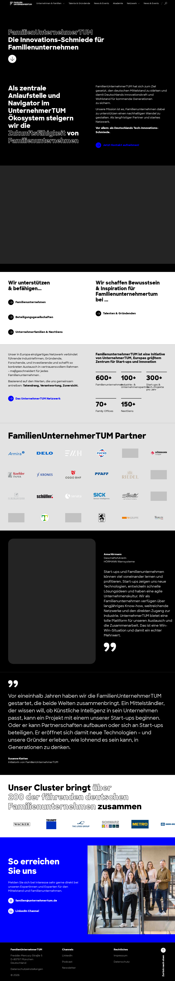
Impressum (120, 955)
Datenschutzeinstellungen (27, 969)
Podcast (67, 961)
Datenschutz (122, 961)
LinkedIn (67, 955)
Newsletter (69, 967)
